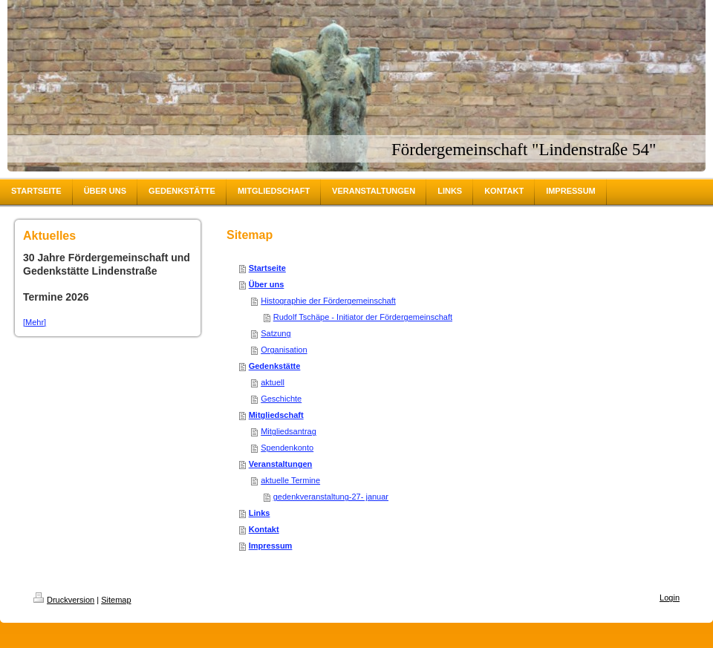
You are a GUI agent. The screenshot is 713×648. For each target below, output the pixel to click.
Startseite (267, 268)
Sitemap (116, 599)
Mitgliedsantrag (288, 431)
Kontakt (264, 529)
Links (259, 512)
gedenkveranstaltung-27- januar (330, 496)
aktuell (272, 382)
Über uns (266, 284)
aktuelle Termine (290, 480)
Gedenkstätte (275, 365)
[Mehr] (34, 322)
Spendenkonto (287, 447)
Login (670, 597)
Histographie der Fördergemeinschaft (328, 300)
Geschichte (281, 398)
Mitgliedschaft (276, 414)
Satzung (275, 333)
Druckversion (63, 599)
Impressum (271, 545)
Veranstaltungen (281, 463)
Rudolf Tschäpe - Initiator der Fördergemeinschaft (362, 316)
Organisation (284, 349)
